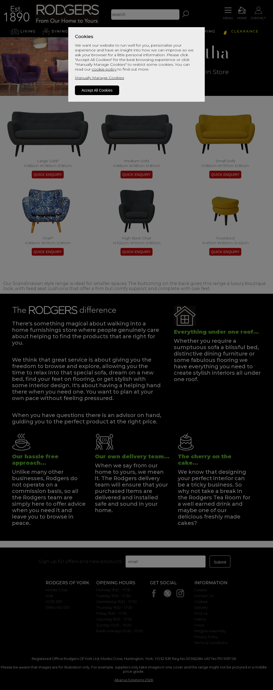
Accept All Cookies (97, 90)
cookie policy (104, 69)
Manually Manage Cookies (99, 77)
